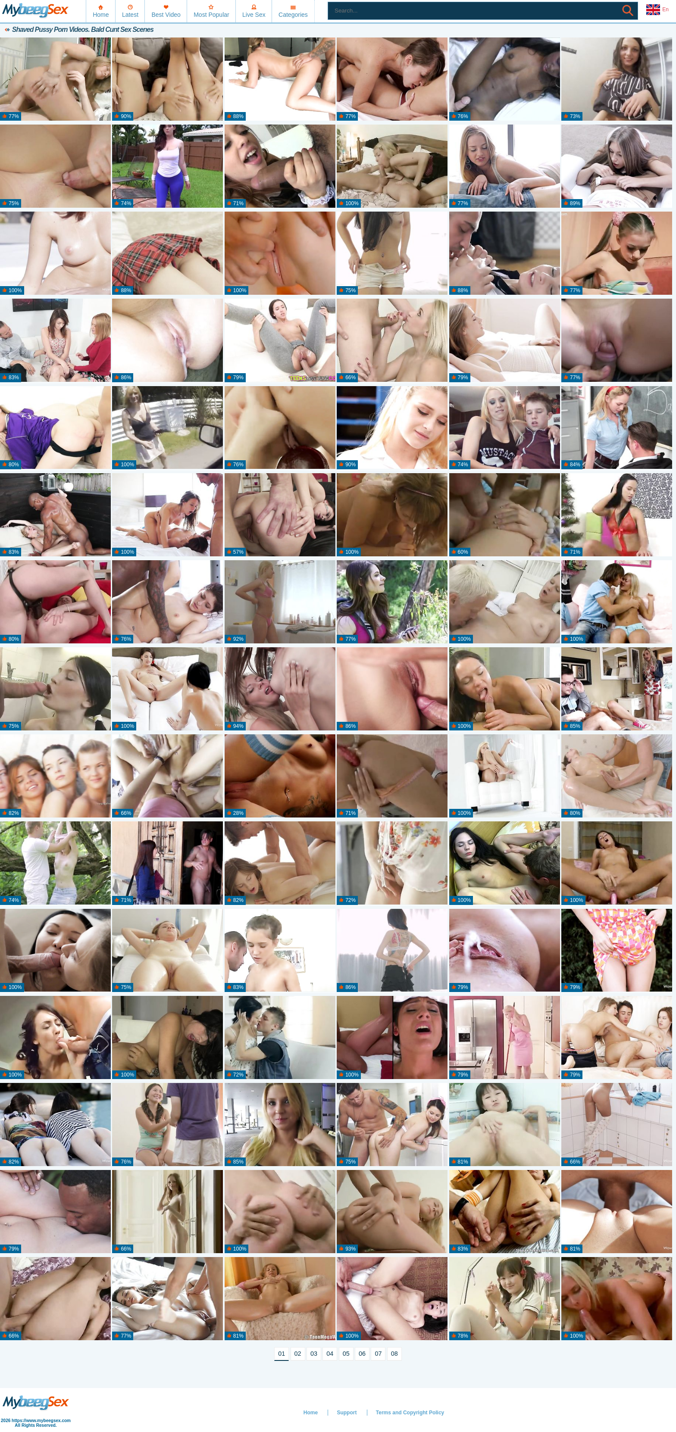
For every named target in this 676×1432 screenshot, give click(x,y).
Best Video (165, 14)
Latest (130, 14)
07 (378, 1353)
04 (329, 1353)
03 (313, 1353)
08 (394, 1353)
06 (362, 1353)
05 (346, 1353)
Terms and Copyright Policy (410, 1413)
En (657, 10)
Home (101, 14)
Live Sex (254, 14)
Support (347, 1413)
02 (297, 1353)
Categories (293, 14)
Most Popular (211, 14)
